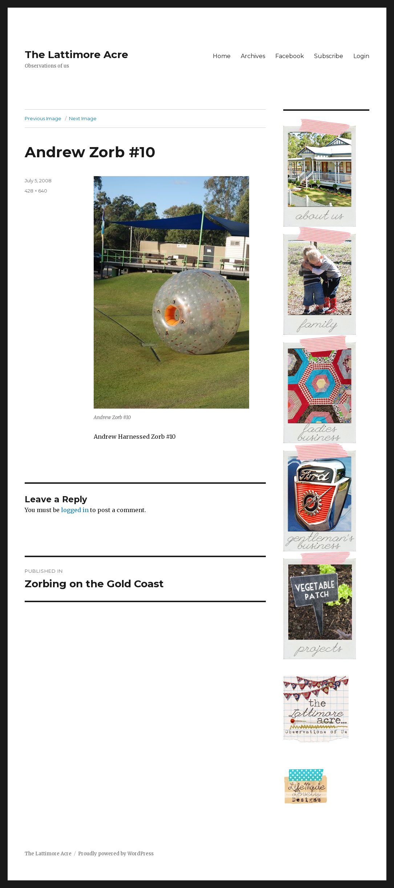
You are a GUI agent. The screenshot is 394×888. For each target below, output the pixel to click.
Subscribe (328, 56)
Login (361, 56)
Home (222, 56)
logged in (75, 510)
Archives (253, 56)
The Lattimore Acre (76, 54)
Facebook (289, 56)
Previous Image (43, 118)
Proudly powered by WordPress (116, 854)
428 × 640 (36, 191)
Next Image (83, 118)
